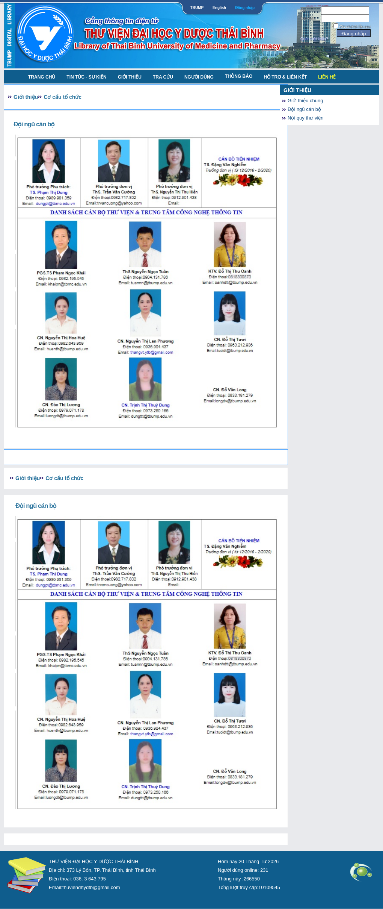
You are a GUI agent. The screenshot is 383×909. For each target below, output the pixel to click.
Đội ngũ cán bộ (304, 109)
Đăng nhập (245, 8)
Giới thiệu (130, 77)
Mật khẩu (308, 19)
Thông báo (238, 76)
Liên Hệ (326, 77)
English (219, 8)
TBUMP (197, 8)
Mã (303, 11)
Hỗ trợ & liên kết (285, 77)
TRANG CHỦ (41, 77)
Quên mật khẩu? (314, 39)
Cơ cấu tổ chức (62, 97)
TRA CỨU (163, 77)
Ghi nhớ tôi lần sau (355, 27)
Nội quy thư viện (306, 118)
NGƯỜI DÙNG (199, 77)
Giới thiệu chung (305, 100)
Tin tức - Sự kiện (86, 77)
